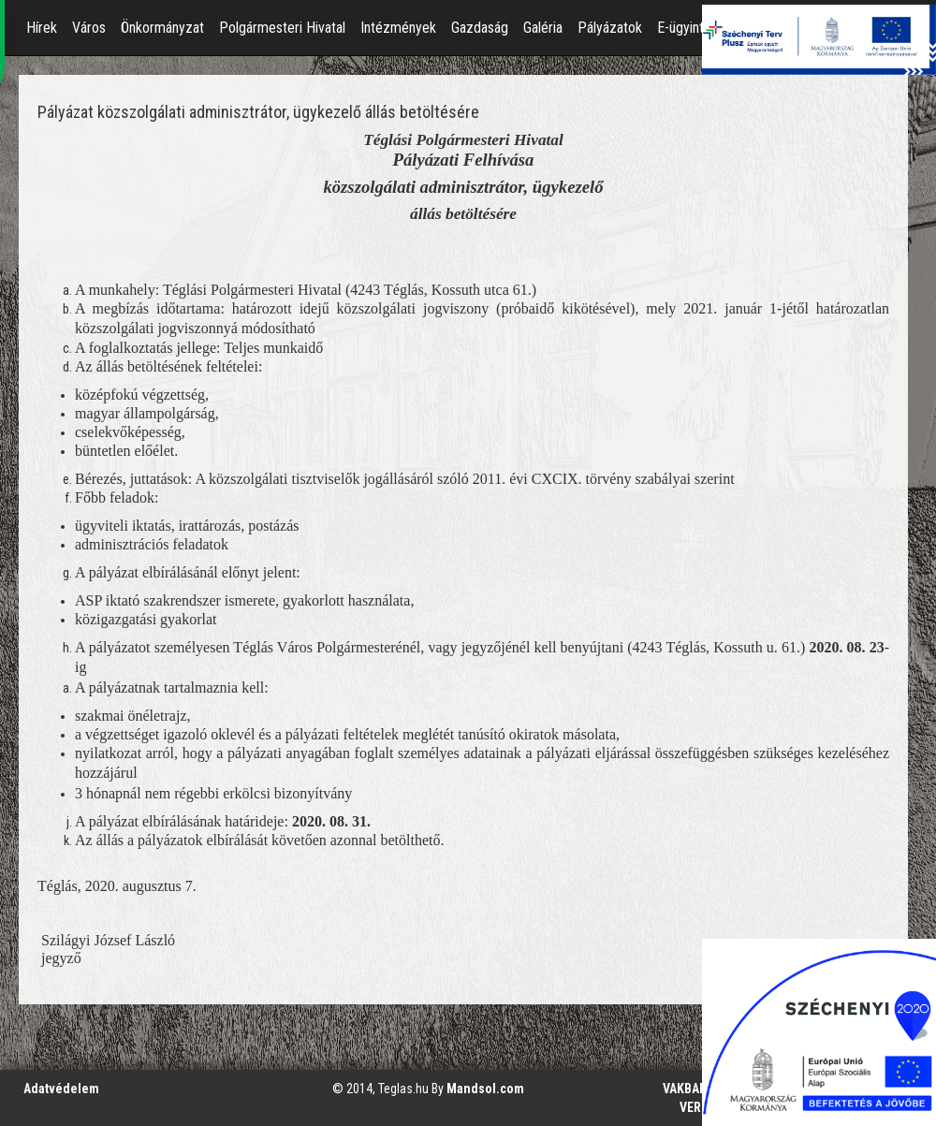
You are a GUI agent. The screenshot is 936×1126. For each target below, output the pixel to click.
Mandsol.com (485, 1088)
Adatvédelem (61, 1088)
